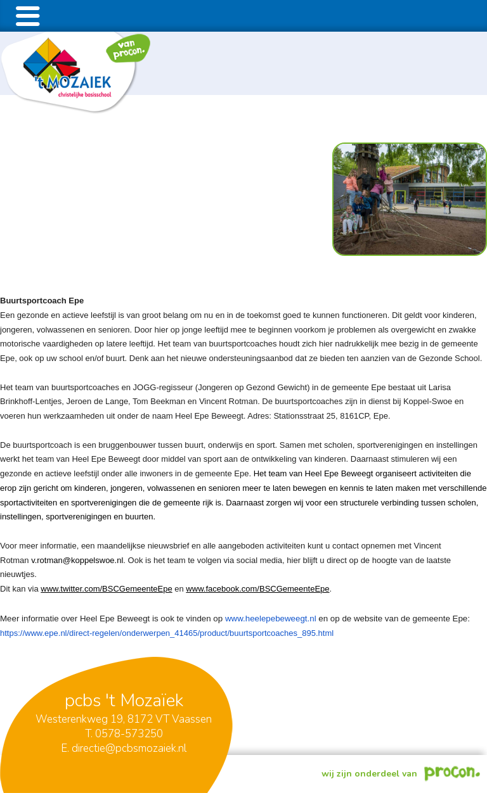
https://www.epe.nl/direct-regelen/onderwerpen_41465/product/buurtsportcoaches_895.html (167, 633)
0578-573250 (129, 733)
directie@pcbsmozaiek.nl (129, 748)
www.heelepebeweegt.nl (270, 618)
